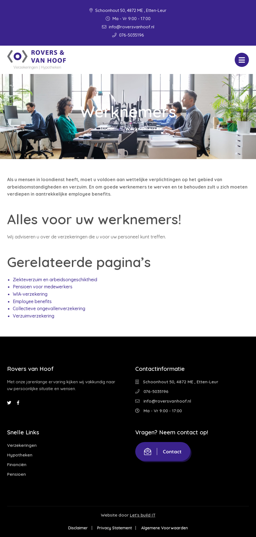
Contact (163, 451)
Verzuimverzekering (33, 316)
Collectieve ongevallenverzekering (49, 308)
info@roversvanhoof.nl (128, 26)
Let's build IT (142, 515)
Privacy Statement (114, 527)
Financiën (16, 464)
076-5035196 (128, 35)
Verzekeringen (22, 445)
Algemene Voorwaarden (164, 527)
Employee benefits (32, 301)
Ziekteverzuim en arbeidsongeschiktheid (55, 279)
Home (107, 129)
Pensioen (16, 474)
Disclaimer (78, 527)
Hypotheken (19, 455)
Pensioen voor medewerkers (42, 286)
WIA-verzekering (30, 294)
